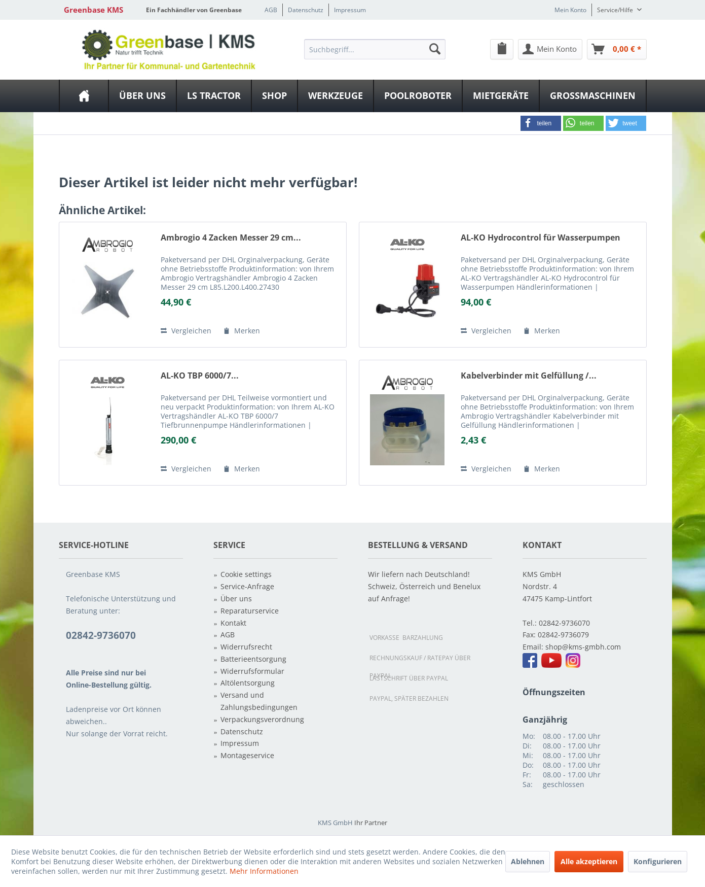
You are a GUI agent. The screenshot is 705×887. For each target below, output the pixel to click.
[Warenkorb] (617, 49)
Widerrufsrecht (246, 647)
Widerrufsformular (252, 671)
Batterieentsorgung (253, 659)
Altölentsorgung (247, 683)
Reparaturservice (249, 611)
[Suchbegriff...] (374, 49)
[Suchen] (435, 49)
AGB (271, 10)
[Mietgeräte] (501, 96)
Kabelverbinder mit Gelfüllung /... (529, 375)
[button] (541, 123)
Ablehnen (527, 861)
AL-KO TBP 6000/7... (200, 375)
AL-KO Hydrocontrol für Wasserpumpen (540, 237)
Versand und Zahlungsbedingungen (259, 701)
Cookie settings (246, 574)
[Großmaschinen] (593, 96)
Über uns (236, 598)
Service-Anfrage (247, 586)
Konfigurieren (658, 861)
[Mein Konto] (550, 49)
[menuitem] (374, 49)
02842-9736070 (564, 623)
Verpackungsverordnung (262, 719)
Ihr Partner (370, 822)
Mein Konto (570, 10)
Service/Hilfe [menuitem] (616, 10)
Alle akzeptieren (589, 861)
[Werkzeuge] (335, 96)
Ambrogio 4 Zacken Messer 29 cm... (231, 237)
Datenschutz (305, 10)
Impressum (350, 10)
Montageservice (247, 755)
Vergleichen (186, 330)
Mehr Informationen (264, 871)
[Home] (84, 96)
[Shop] (274, 96)
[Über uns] (142, 96)
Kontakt (233, 623)
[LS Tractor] (214, 96)
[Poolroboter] (418, 96)
